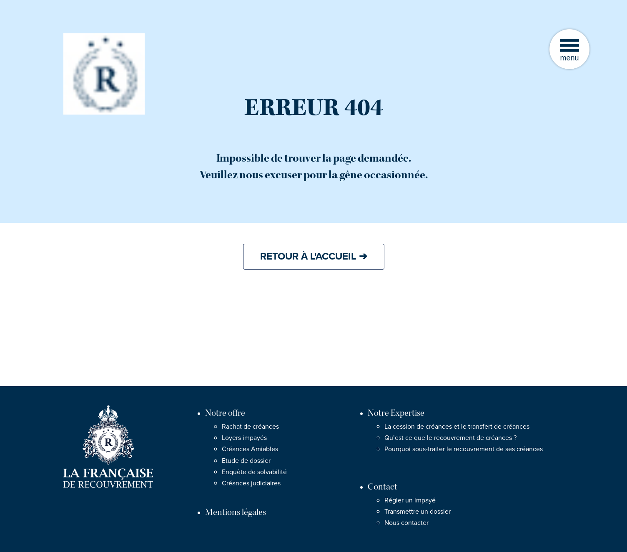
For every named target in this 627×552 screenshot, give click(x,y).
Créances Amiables (250, 449)
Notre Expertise (396, 413)
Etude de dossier (246, 461)
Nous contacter (406, 523)
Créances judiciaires (251, 483)
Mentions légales (235, 512)
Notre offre (225, 413)
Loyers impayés (244, 438)
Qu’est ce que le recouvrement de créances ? (450, 438)
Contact (382, 486)
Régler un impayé (410, 500)
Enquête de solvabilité (254, 472)
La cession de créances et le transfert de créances (456, 426)
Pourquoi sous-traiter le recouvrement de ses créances (463, 449)
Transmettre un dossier (417, 511)
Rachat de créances (250, 426)
